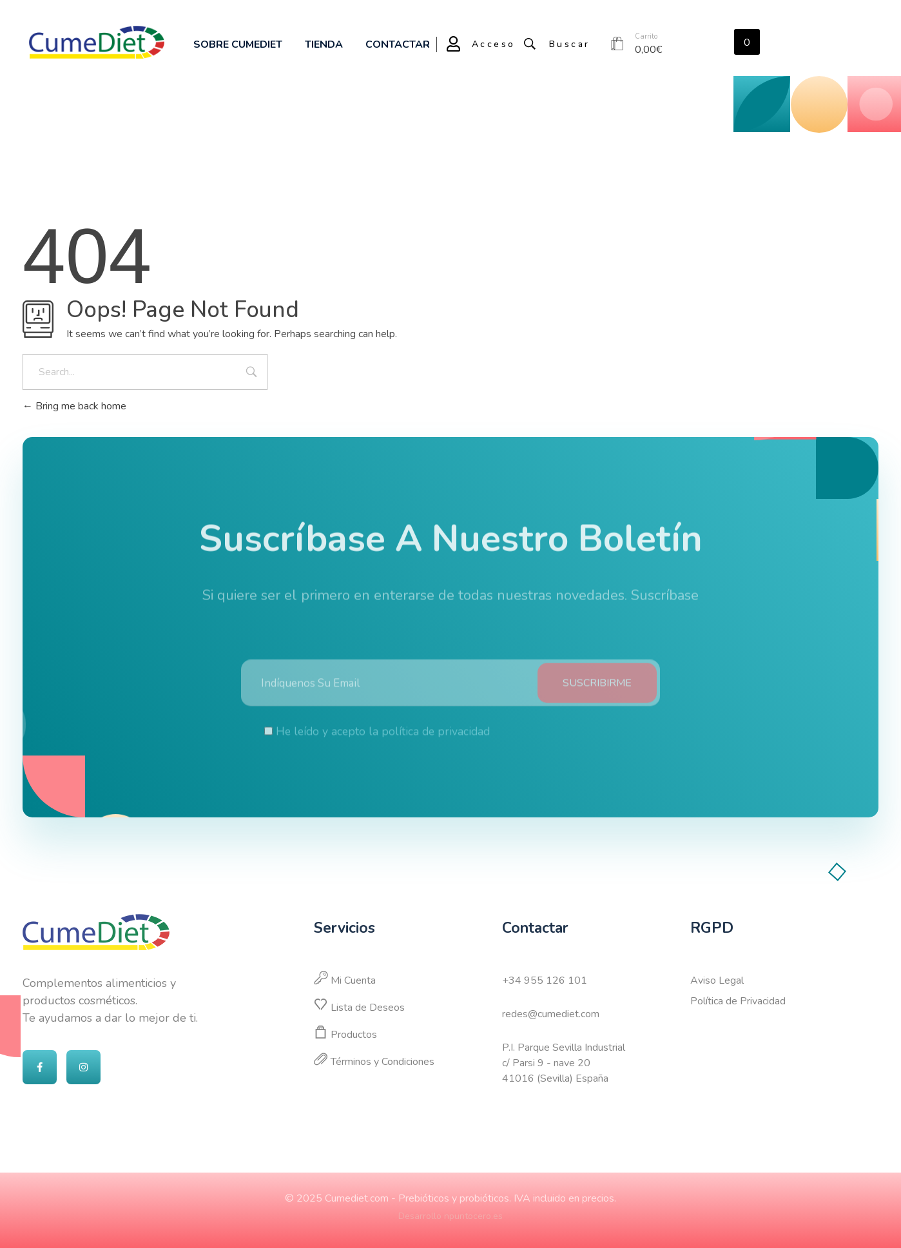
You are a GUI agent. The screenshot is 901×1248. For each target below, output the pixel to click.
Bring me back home (74, 406)
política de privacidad (436, 740)
